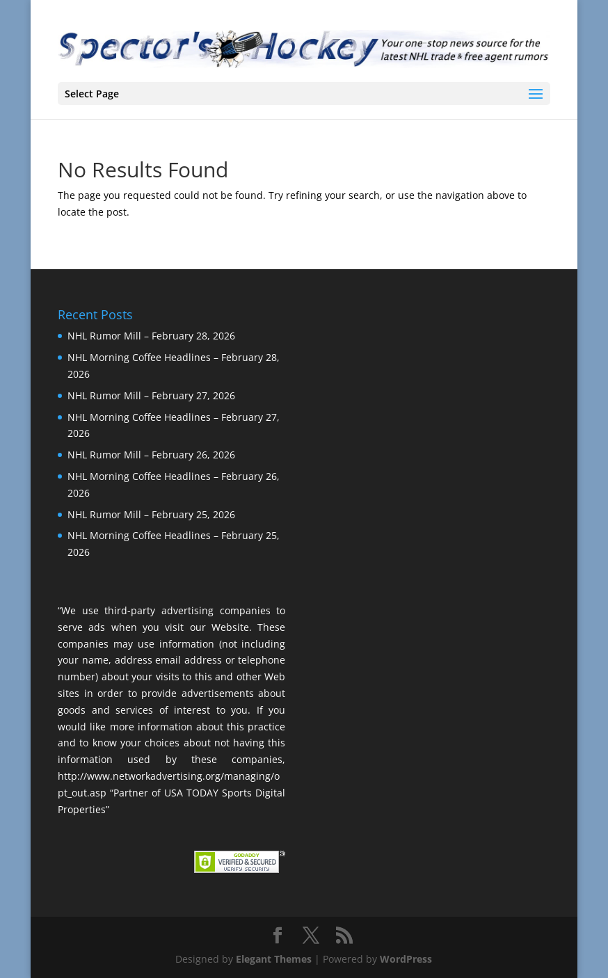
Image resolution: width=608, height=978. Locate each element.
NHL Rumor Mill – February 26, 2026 (151, 454)
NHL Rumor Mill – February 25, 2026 (151, 514)
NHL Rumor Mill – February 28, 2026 (151, 335)
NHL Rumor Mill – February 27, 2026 (151, 395)
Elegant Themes (274, 958)
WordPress (406, 958)
